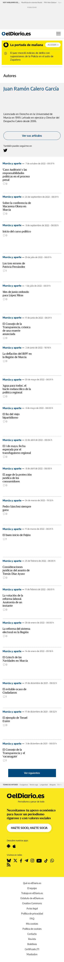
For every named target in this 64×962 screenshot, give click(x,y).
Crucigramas (24, 785)
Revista (32, 939)
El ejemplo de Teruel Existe (15, 719)
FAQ (32, 918)
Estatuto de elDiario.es (32, 898)
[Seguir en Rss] (8, 865)
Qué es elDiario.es (32, 883)
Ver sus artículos (32, 135)
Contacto (32, 933)
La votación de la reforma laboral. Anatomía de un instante (13, 600)
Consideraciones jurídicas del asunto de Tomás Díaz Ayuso (16, 570)
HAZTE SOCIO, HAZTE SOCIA (29, 828)
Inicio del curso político (17, 231)
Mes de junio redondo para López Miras (16, 294)
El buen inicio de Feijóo (17, 535)
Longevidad (44, 785)
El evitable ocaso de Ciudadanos (14, 691)
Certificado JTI (32, 949)
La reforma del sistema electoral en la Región (16, 630)
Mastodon (32, 954)
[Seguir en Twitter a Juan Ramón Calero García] (5, 150)
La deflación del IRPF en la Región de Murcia (17, 355)
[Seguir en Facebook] (21, 861)
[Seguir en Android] (8, 846)
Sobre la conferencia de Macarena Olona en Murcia (17, 206)
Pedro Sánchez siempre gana (17, 508)
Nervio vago (34, 785)
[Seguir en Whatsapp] (52, 861)
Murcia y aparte (12, 163)
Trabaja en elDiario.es (32, 893)
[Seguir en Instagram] (32, 861)
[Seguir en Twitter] (15, 861)
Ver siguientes (32, 773)
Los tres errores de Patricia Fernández (14, 265)
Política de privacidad (32, 913)
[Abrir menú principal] (58, 33)
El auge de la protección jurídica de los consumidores (17, 478)
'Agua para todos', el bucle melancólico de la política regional (17, 389)
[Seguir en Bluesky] (9, 861)
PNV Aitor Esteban (50, 2)
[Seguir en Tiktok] (46, 861)
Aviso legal (32, 908)
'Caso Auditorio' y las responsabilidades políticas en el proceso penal (16, 174)
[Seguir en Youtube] (39, 861)
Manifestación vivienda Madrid (31, 2)
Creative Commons (32, 903)
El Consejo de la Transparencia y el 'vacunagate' (14, 753)
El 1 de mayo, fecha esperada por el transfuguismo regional (17, 449)
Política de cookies (32, 928)
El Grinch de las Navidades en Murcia (15, 659)
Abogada (52, 785)
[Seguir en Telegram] (26, 861)
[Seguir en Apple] (14, 846)
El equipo (32, 888)
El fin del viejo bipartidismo (11, 416)
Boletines (32, 944)
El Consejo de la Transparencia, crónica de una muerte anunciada (16, 328)
